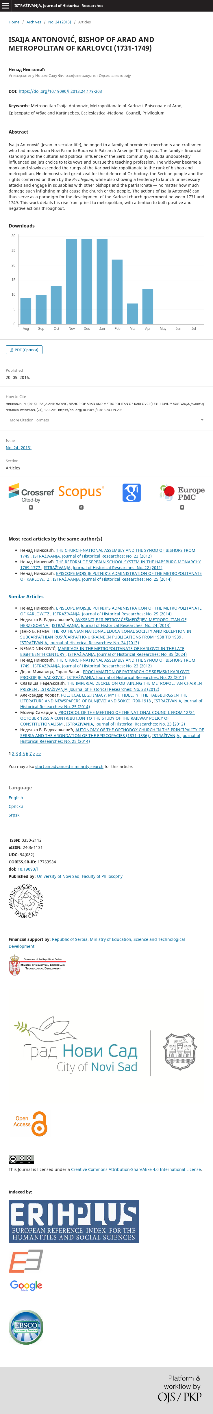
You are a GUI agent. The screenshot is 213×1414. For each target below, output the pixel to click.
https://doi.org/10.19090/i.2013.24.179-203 (60, 91)
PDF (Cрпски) (26, 349)
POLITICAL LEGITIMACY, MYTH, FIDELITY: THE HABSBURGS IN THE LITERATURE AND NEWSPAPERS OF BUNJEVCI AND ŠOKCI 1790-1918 (104, 698)
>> (38, 753)
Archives (34, 22)
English (16, 797)
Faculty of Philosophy (102, 876)
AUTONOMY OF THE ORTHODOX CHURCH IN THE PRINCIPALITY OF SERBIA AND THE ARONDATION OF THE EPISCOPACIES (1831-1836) (112, 732)
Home (14, 22)
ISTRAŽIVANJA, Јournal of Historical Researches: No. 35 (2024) (127, 654)
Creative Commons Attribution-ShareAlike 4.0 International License (136, 1169)
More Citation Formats (29, 420)
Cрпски (16, 806)
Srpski (15, 815)
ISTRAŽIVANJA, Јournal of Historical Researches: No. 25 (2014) (112, 579)
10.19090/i (28, 869)
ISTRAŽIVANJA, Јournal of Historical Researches (58, 5)
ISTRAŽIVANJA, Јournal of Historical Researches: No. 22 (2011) (103, 567)
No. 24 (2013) (59, 22)
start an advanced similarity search (69, 766)
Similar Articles (26, 596)
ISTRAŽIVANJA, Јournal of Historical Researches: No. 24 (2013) (111, 625)
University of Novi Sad (58, 876)
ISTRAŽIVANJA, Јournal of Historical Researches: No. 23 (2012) (92, 556)
